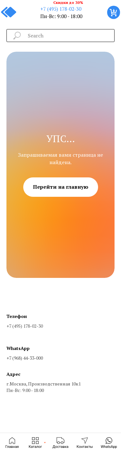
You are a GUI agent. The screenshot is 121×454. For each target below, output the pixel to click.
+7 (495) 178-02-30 (60, 8)
